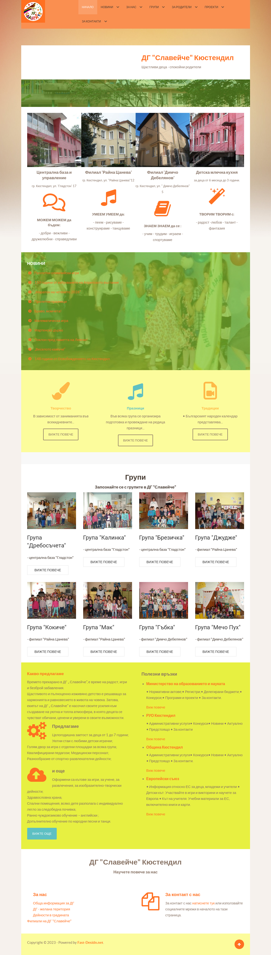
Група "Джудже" (216, 537)
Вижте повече (60, 434)
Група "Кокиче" (46, 627)
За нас (40, 894)
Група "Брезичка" (161, 537)
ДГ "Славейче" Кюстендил (188, 57)
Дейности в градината (51, 915)
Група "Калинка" (104, 537)
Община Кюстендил (164, 747)
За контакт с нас (182, 894)
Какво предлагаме (45, 673)
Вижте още (42, 833)
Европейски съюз (162, 779)
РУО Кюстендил (160, 715)
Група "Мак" (98, 627)
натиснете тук (203, 903)
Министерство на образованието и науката (185, 684)
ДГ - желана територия (51, 909)
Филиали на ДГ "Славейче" (49, 921)
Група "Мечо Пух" (218, 627)
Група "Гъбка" (157, 627)
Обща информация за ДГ (53, 903)
